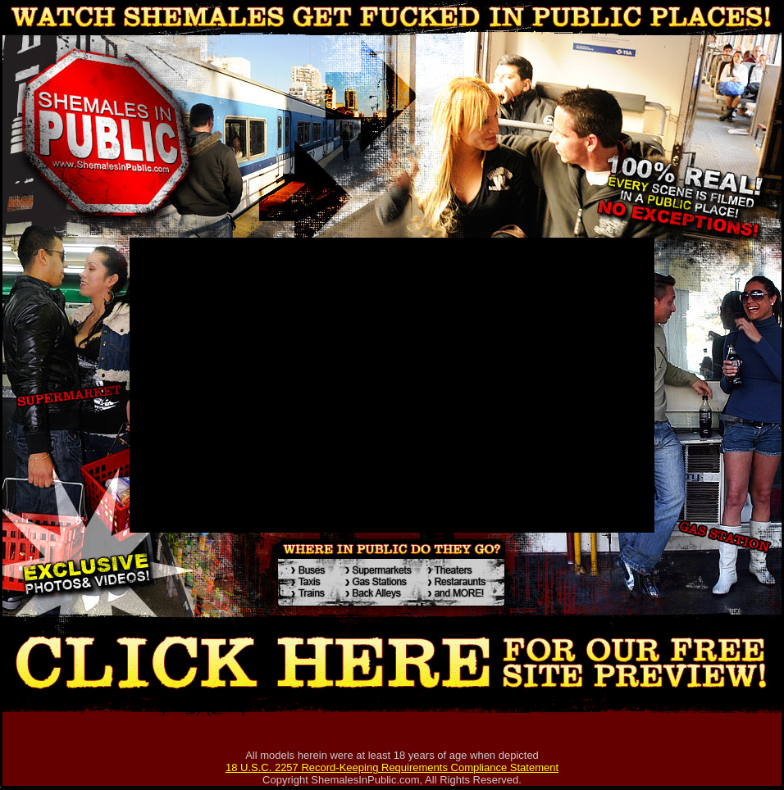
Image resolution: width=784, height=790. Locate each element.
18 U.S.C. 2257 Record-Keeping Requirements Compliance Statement (392, 767)
